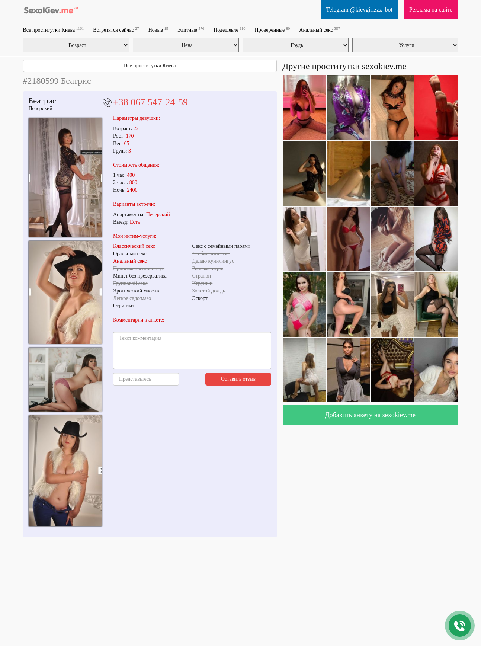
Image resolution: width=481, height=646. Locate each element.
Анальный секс (319, 29)
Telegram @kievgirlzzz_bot (359, 9)
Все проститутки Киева (53, 29)
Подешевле (230, 29)
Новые (158, 29)
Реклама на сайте (430, 9)
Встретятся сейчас (116, 29)
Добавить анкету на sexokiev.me (370, 415)
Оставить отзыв (238, 379)
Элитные (190, 29)
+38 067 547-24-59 (150, 102)
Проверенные (272, 29)
